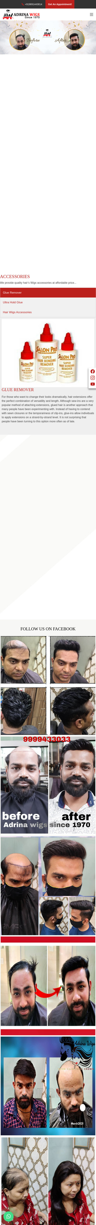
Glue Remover (12, 292)
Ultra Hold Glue (13, 302)
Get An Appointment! (60, 4)
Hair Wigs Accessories (17, 312)
